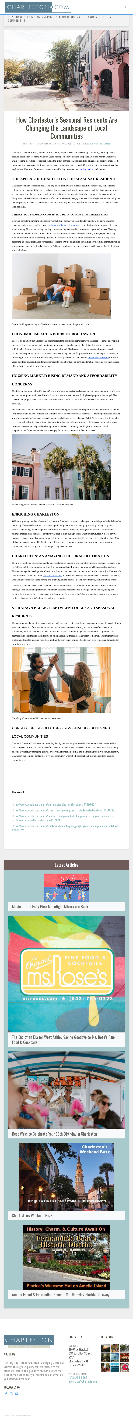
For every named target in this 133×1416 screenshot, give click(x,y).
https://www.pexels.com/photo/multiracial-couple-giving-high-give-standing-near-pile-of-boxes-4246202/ (66, 828)
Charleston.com (24, 1401)
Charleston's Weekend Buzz (32, 1208)
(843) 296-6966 (78, 1362)
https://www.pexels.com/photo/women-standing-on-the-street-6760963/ (54, 804)
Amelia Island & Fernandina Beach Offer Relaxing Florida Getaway (60, 1287)
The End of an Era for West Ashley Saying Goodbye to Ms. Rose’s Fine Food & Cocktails (63, 1032)
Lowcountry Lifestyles (98, 143)
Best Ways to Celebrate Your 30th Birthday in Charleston (54, 1126)
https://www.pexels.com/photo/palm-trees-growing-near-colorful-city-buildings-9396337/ (63, 810)
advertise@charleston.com (84, 1366)
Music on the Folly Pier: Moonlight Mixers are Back (50, 899)
